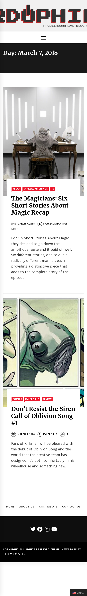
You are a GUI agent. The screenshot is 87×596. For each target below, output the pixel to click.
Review (47, 399)
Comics (17, 399)
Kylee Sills (32, 399)
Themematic (14, 554)
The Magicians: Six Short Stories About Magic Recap (40, 205)
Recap (16, 188)
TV (52, 188)
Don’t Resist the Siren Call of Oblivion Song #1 (43, 416)
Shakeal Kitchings (35, 188)
